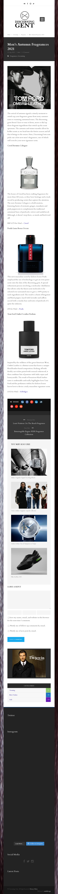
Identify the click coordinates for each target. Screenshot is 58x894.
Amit (18, 52)
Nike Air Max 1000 (16, 577)
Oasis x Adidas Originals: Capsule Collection (23, 511)
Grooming (15, 35)
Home (8, 35)
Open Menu (42, 19)
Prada (21, 309)
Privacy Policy (34, 889)
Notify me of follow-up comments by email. (27, 625)
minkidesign (47, 891)
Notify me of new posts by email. (23, 631)
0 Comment (25, 52)
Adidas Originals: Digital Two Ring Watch (23, 478)
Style (10, 699)
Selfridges (24, 391)
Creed (26, 223)
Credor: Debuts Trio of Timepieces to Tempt (23, 544)
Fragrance (23, 35)
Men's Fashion (13, 695)
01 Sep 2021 (11, 52)
